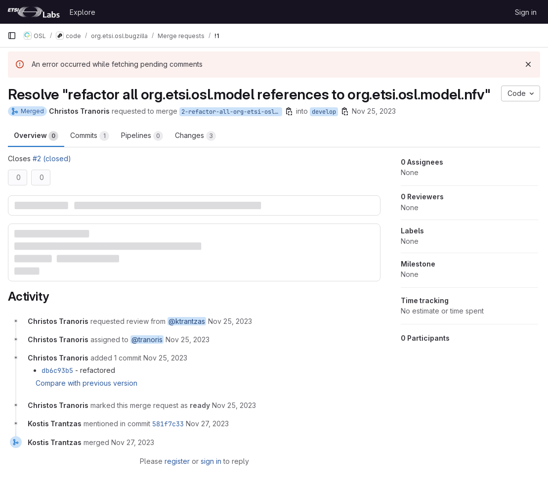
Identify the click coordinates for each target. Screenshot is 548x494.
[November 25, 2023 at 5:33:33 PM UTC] (230, 321)
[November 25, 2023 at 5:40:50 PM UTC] (234, 405)
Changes (195, 136)
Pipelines (142, 136)
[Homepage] (33, 12)
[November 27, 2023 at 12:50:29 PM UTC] (207, 423)
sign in (211, 461)
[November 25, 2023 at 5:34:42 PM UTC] (165, 358)
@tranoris (147, 339)
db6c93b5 (57, 370)
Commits (89, 136)
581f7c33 (168, 423)
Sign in (526, 12)
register (177, 461)
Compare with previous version (86, 383)
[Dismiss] (528, 64)
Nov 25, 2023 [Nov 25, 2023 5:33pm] (374, 111)
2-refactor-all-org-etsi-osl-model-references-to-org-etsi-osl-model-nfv (231, 112)
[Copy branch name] (289, 111)
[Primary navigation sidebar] (12, 36)
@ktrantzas (187, 321)
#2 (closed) (52, 158)
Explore (82, 12)
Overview (36, 136)
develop (324, 112)
